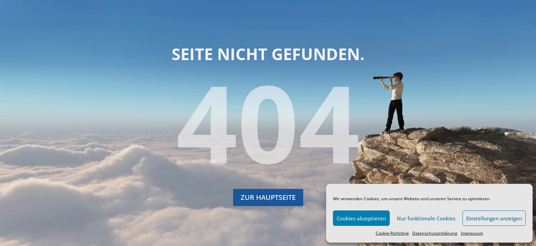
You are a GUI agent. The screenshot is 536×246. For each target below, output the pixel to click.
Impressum (472, 233)
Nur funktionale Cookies (426, 218)
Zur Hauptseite (268, 197)
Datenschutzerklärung (434, 233)
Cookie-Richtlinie (392, 233)
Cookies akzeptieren (361, 218)
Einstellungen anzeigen (494, 218)
